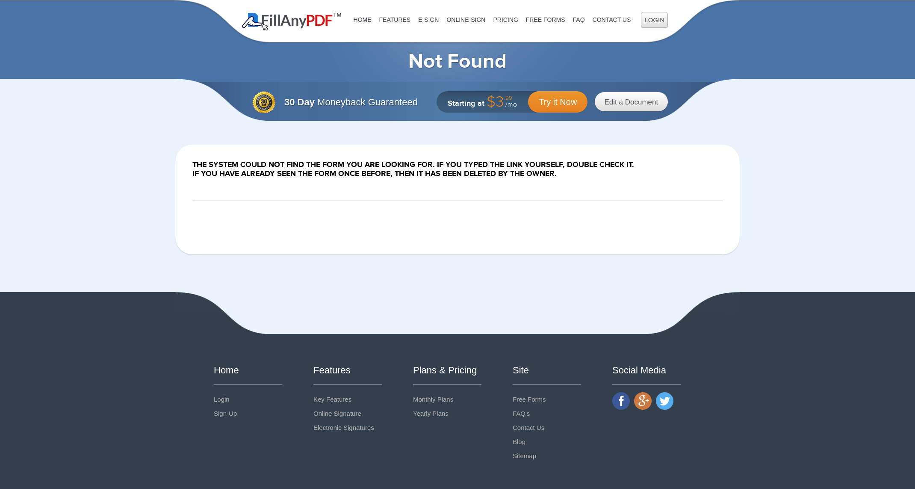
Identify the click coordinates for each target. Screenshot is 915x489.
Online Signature (337, 413)
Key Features (332, 399)
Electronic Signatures (343, 427)
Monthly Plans (433, 399)
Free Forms (545, 19)
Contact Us (612, 19)
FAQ (579, 19)
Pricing (505, 19)
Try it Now (558, 102)
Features (395, 19)
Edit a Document (631, 102)
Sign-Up (225, 413)
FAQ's (521, 413)
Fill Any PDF (292, 21)
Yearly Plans (431, 413)
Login (654, 20)
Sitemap (524, 455)
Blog (519, 441)
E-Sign (428, 19)
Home (363, 19)
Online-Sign (465, 19)
